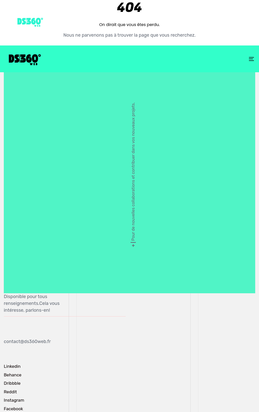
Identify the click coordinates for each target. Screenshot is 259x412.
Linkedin (12, 366)
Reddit (10, 391)
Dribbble (12, 383)
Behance (12, 374)
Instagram (14, 400)
